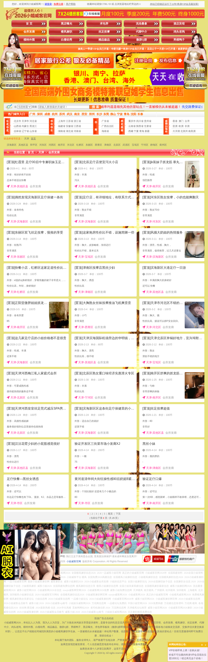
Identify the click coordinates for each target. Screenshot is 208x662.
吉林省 (17, 131)
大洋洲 (176, 131)
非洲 (187, 126)
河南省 (77, 131)
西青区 (98, 144)
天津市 (25, 121)
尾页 (110, 513)
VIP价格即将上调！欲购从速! (184, 650)
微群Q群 (141, 39)
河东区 (43, 144)
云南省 (132, 126)
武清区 (126, 144)
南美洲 (192, 131)
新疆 (147, 131)
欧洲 (181, 126)
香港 (175, 121)
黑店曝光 (66, 23)
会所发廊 (29, 31)
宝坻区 (135, 144)
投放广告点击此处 (104, 618)
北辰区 (117, 144)
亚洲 (175, 126)
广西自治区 (108, 126)
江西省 (77, 126)
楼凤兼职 (66, 31)
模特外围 (29, 39)
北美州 (184, 131)
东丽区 (89, 144)
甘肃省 (147, 126)
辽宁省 (25, 131)
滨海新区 (11, 144)
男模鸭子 (179, 39)
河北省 (33, 121)
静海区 (154, 144)
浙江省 (77, 121)
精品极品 (104, 39)
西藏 (130, 131)
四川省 (139, 121)
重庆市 (132, 121)
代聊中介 (141, 31)
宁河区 (144, 144)
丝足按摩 (104, 31)
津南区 (107, 144)
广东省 (105, 121)
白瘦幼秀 (66, 39)
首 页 (29, 23)
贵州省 (147, 121)
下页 (118, 513)
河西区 (52, 144)
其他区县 (23, 144)
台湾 (187, 121)
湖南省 (61, 131)
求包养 (104, 23)
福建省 (61, 126)
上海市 (61, 121)
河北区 (70, 144)
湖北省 (69, 131)
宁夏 (136, 131)
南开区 (61, 144)
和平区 (33, 144)
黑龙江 (33, 126)
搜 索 (95, 107)
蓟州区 (163, 144)
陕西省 (139, 126)
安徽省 (69, 126)
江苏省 (69, 121)
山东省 (33, 131)
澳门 (181, 121)
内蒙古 (25, 126)
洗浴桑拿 (141, 23)
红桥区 (80, 144)
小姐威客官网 (74, 561)
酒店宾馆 (179, 23)
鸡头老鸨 (179, 31)
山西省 (17, 126)
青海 (141, 131)
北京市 (17, 121)
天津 (26, 138)
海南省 (105, 131)
